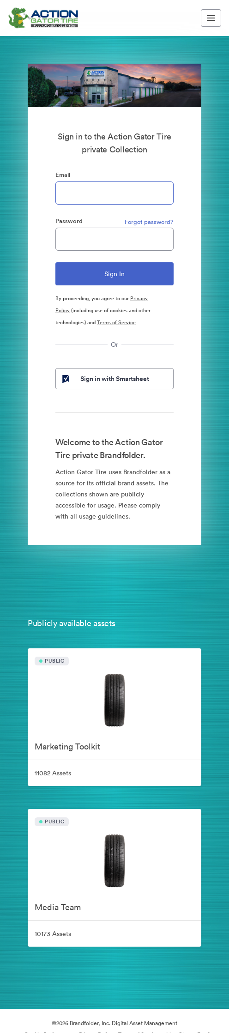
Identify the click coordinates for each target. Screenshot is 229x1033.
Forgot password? (149, 222)
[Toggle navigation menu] (211, 18)
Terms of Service (116, 322)
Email (62, 175)
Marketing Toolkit (67, 746)
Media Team (58, 907)
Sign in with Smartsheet (104, 378)
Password (69, 221)
